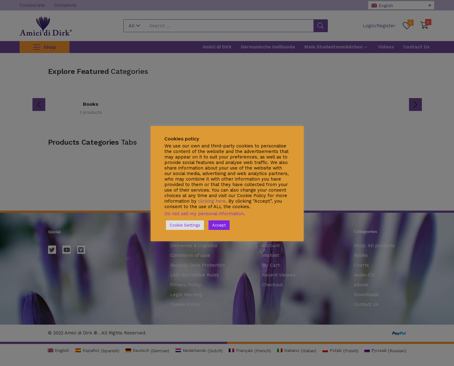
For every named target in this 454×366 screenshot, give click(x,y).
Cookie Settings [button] (185, 225)
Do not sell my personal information (204, 213)
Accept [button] (219, 225)
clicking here (212, 201)
